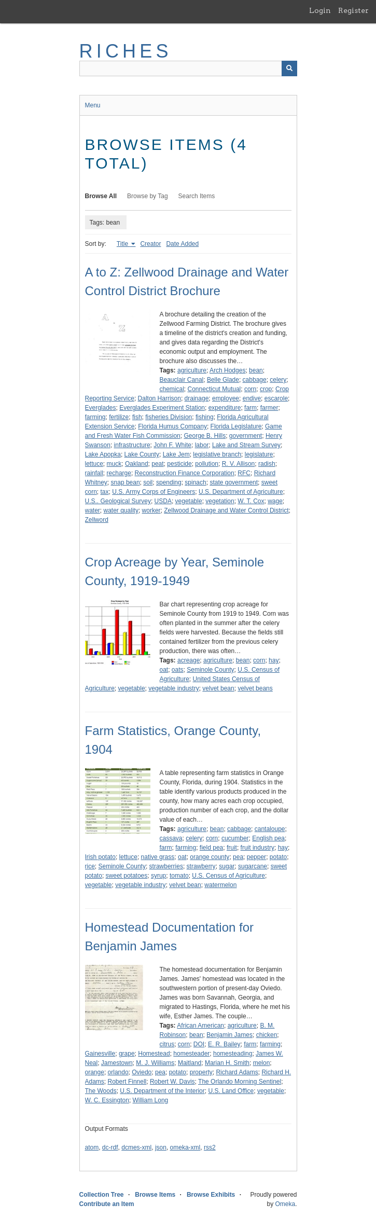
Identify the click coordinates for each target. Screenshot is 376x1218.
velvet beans (255, 688)
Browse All (101, 196)
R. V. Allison (238, 463)
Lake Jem (176, 454)
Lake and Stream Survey (246, 445)
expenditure (224, 407)
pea (238, 857)
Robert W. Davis (172, 1081)
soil (147, 482)
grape (127, 1053)
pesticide (179, 463)
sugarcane (252, 866)
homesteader (191, 1053)
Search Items (196, 196)
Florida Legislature (236, 426)
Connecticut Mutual (214, 389)
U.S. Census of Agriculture (228, 875)
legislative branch (217, 454)
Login (320, 10)
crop (266, 389)
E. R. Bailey (224, 1044)
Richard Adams (237, 1072)
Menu (93, 105)
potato (278, 857)
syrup (158, 875)
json (160, 1147)
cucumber (235, 838)
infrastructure (132, 445)
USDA (163, 501)
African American (200, 1025)
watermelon (220, 885)
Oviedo (141, 1072)
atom (92, 1147)
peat (157, 463)
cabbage (255, 379)
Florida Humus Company (172, 426)
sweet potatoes (127, 875)
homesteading (232, 1053)
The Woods (101, 1091)
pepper (256, 857)
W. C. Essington (107, 1100)
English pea (268, 838)
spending (169, 482)
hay (273, 660)
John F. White (172, 445)
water (92, 510)
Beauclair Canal (182, 379)
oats (178, 669)
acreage (188, 660)
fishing (205, 417)
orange (94, 1072)
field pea (211, 847)
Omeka (285, 1204)
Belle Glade (223, 379)
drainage (197, 398)
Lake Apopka (103, 454)
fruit (232, 847)
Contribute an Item (106, 1204)
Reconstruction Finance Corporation (184, 473)
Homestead (154, 1053)
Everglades (100, 407)
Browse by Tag (147, 196)
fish (137, 417)
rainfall (94, 473)
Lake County (141, 454)
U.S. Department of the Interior (162, 1091)
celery (278, 379)
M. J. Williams (155, 1063)
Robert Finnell (127, 1081)
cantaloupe (270, 829)
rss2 (210, 1147)
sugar (226, 866)
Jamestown (117, 1063)
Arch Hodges (227, 370)
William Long (151, 1100)
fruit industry (257, 847)
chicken (266, 1035)
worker (151, 510)
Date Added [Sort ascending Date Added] (182, 243)
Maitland (189, 1063)
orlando (118, 1072)
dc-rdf (110, 1147)
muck (114, 463)
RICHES (125, 51)
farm (250, 407)
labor (202, 445)
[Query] (188, 68)
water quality (121, 510)
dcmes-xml (136, 1147)
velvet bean (218, 688)
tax (105, 491)
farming (95, 417)
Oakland (136, 463)
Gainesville (100, 1053)
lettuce (94, 463)
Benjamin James (229, 1035)
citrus (167, 1044)
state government (234, 482)
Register (353, 10)
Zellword (96, 519)
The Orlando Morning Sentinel (239, 1081)
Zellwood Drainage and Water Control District (226, 510)
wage (275, 501)
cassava (171, 838)
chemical (172, 389)
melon (261, 1063)
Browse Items (155, 1194)
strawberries (166, 866)
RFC (244, 473)
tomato (179, 875)
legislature (259, 454)
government (245, 435)
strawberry (201, 866)
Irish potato (100, 857)
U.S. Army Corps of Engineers (153, 491)
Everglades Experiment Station (162, 407)
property (201, 1072)
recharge (119, 473)
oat (164, 669)
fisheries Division (168, 417)
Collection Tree (101, 1194)
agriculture (191, 370)
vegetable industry (173, 688)
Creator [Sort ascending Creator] (150, 243)
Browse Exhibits (211, 1194)
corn (250, 389)
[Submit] (289, 68)
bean (256, 370)
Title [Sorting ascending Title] (123, 243)
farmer (269, 407)
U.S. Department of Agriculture (241, 491)
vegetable (188, 501)
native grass (158, 857)
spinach (195, 482)
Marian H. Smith (227, 1063)
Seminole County (210, 669)
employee (225, 398)
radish (266, 463)
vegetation (219, 501)
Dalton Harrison (159, 398)
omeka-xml (185, 1147)
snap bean (125, 482)
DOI (198, 1044)
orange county (209, 857)
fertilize (119, 417)
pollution (206, 463)
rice (90, 866)
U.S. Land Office (231, 1091)
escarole (276, 398)
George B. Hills (205, 435)
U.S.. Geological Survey (118, 501)
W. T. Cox (251, 501)
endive (252, 398)
